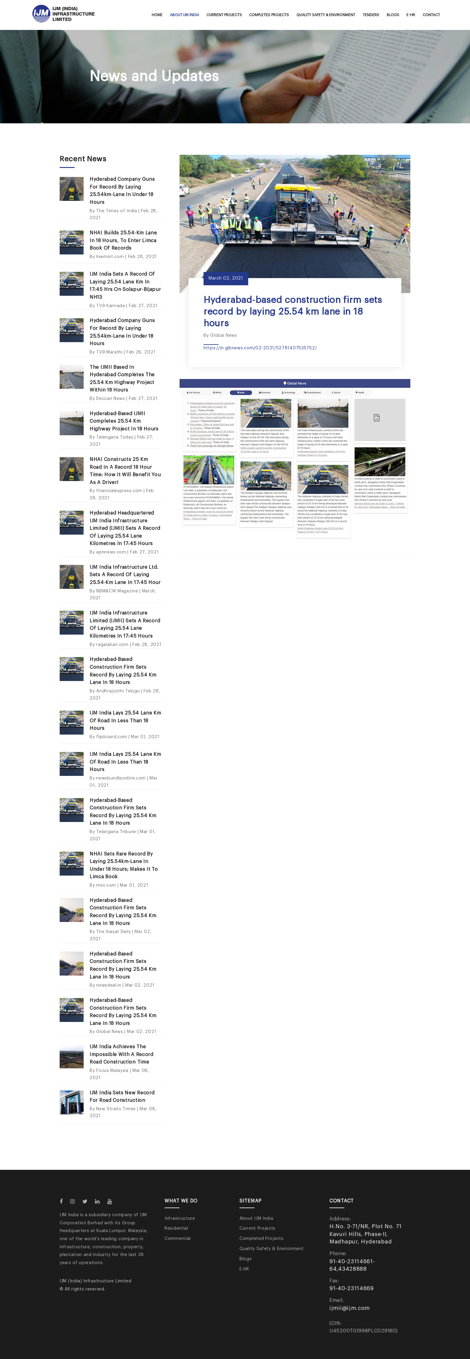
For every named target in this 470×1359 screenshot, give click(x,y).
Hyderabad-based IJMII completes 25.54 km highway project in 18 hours (124, 421)
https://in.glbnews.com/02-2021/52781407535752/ (260, 348)
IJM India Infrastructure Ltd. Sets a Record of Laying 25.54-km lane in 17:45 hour (125, 575)
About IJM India (184, 15)
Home (157, 15)
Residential (176, 1228)
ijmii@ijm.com (349, 1308)
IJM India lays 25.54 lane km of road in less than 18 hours (125, 721)
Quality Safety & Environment (325, 15)
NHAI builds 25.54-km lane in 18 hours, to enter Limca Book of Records (123, 240)
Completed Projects (269, 15)
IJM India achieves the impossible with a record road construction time (121, 1054)
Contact (431, 15)
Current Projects (224, 15)
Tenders (371, 15)
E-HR (410, 15)
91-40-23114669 (351, 1288)
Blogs (393, 15)
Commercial (178, 1239)
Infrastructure (180, 1219)
